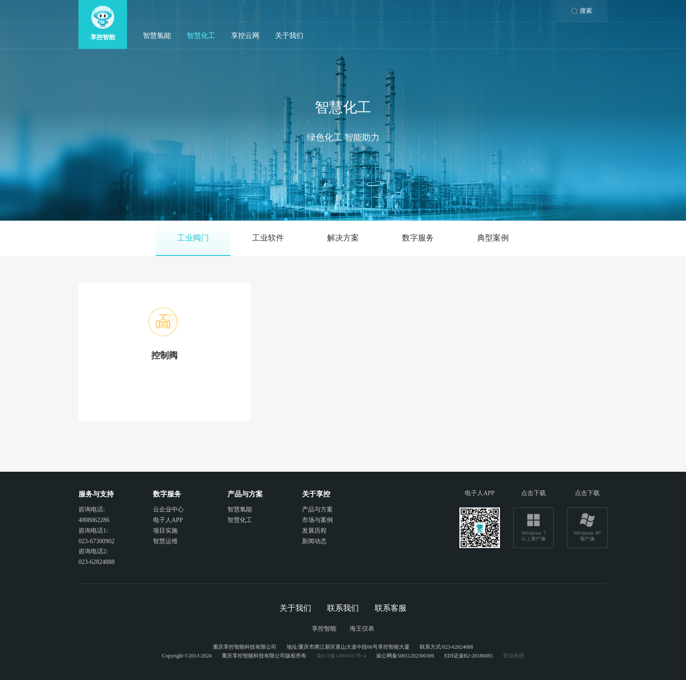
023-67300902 (96, 541)
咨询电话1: (93, 530)
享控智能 (324, 628)
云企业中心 (168, 509)
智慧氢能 (157, 35)
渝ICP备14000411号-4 (341, 656)
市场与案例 (317, 520)
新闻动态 (314, 541)
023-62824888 (96, 562)
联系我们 (343, 608)
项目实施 (165, 530)
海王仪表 (362, 628)
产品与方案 (317, 509)
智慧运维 (165, 541)
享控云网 (245, 35)
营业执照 (513, 656)
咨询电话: (91, 509)
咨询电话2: (93, 551)
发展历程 (314, 530)
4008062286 (93, 520)
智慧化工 (201, 35)
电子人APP (168, 520)
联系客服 (390, 608)
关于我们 (289, 35)
